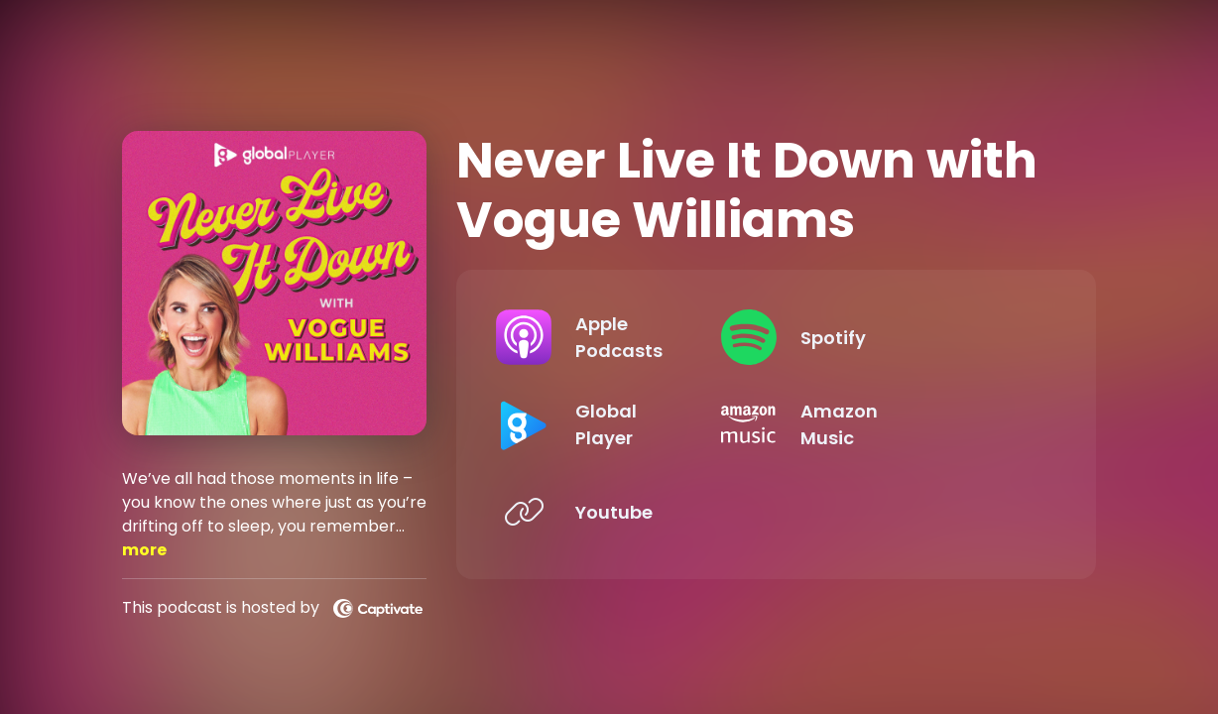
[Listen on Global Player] (624, 424)
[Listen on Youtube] (624, 511)
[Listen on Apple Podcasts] (624, 337)
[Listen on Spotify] (912, 337)
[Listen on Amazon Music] (912, 424)
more (144, 549)
